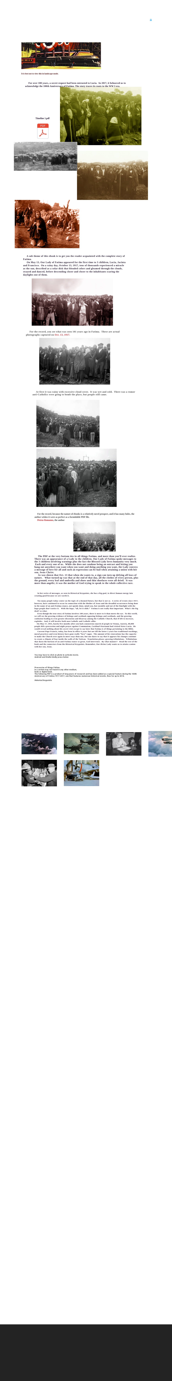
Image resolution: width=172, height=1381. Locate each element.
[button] (151, 19)
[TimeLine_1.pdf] (43, 131)
